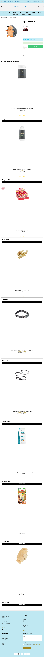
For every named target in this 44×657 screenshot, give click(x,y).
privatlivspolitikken (37, 644)
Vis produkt (22, 241)
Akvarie (15, 12)
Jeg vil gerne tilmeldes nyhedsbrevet (33, 642)
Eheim (24, 626)
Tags (23, 55)
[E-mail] (32, 639)
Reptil (39, 12)
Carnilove (24, 624)
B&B (23, 620)
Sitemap (3, 627)
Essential (24, 627)
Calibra (24, 622)
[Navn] (32, 636)
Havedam (33, 12)
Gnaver (26, 12)
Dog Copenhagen (25, 625)
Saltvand (15, 14)
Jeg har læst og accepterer (32, 644)
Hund (4, 12)
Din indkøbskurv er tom (33, 6)
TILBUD (29, 14)
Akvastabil (24, 619)
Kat (9, 12)
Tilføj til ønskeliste (26, 48)
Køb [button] (35, 46)
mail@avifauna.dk (7, 624)
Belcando (24, 621)
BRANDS (23, 14)
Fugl (20, 12)
